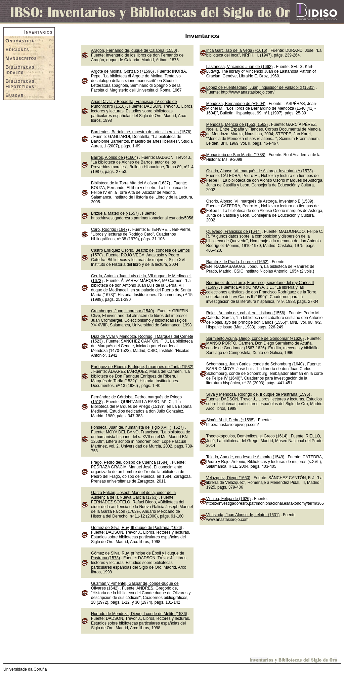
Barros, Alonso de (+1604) (114, 157)
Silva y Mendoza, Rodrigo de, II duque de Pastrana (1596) (258, 394)
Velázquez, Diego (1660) (228, 477)
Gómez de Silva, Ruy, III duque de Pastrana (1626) (136, 527)
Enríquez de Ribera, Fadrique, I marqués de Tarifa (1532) (142, 366)
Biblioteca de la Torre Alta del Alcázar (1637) (130, 183)
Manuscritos (21, 58)
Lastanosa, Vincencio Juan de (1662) (239, 66)
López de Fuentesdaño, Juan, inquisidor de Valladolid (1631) (260, 87)
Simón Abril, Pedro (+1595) (230, 420)
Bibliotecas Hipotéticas (20, 83)
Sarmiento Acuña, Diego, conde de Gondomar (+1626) (255, 338)
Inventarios (38, 32)
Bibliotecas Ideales (20, 69)
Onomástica (19, 40)
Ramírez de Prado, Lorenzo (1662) (237, 261)
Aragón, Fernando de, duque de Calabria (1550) (134, 50)
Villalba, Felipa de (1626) (228, 498)
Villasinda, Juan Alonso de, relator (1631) (243, 514)
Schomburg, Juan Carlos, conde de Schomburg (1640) (255, 364)
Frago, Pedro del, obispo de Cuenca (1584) (130, 462)
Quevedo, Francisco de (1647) (233, 231)
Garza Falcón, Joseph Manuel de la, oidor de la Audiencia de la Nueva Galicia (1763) (133, 495)
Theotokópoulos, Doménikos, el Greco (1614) (247, 436)
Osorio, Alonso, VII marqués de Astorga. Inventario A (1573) (259, 171)
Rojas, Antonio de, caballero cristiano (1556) (245, 313)
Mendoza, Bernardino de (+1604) (235, 103)
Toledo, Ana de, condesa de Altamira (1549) (245, 457)
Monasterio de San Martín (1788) (235, 154)
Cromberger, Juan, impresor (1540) (122, 311)
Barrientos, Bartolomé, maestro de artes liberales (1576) (141, 132)
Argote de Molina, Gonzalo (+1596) (122, 71)
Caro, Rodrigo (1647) (110, 229)
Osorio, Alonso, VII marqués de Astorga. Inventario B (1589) (259, 201)
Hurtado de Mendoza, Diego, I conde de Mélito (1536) (139, 613)
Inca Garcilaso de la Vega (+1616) (236, 50)
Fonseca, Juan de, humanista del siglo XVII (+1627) (137, 427)
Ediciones (17, 49)
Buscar (14, 95)
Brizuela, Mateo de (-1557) (115, 213)
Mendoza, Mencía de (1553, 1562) (237, 124)
